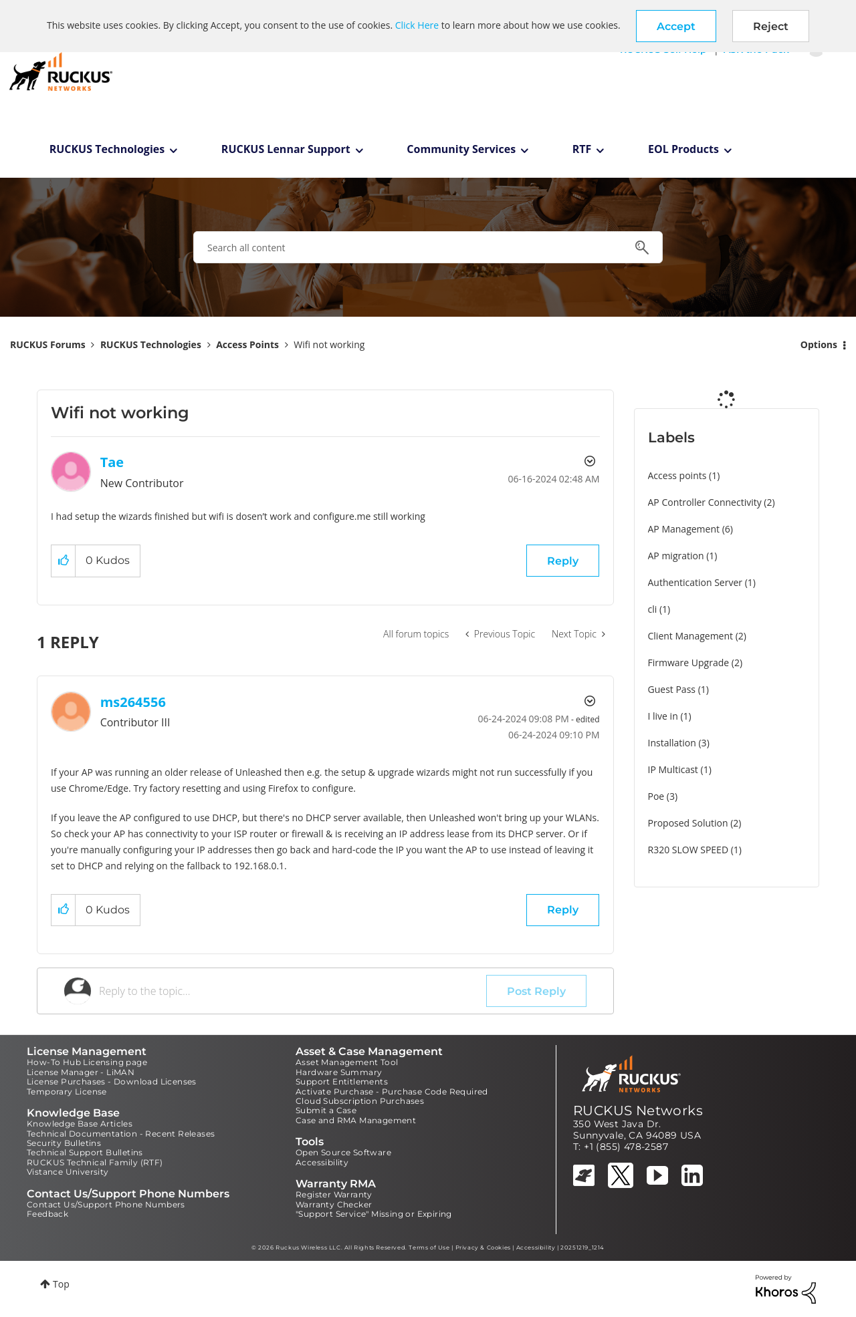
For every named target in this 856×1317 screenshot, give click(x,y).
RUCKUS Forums (48, 344)
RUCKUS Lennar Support (285, 149)
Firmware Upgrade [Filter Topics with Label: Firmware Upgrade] (689, 662)
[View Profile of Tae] (112, 462)
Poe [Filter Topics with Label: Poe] (656, 796)
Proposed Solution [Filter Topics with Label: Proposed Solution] (688, 823)
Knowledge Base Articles (79, 1124)
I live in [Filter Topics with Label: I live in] (663, 716)
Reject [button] (770, 26)
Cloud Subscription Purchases (360, 1101)
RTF (582, 149)
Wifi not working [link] (329, 344)
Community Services (461, 149)
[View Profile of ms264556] (133, 702)
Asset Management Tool (347, 1062)
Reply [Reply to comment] (562, 909)
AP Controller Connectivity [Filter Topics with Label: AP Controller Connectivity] (705, 502)
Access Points (247, 344)
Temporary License (67, 1091)
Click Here (417, 25)
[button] (676, 26)
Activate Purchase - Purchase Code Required (392, 1091)
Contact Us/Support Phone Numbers (106, 1204)
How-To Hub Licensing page (87, 1062)
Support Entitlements (342, 1081)
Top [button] (61, 1284)
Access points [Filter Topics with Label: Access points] (677, 475)
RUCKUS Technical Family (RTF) (95, 1162)
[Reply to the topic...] (292, 991)
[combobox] (428, 247)
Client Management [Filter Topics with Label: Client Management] (691, 635)
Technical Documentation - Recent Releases (121, 1134)
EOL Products (683, 149)
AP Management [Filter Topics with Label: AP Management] (684, 529)
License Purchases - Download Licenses (112, 1081)
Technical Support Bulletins (85, 1152)
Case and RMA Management (356, 1120)
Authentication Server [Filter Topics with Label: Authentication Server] (695, 582)
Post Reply (536, 991)
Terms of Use (429, 1247)
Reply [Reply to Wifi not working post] (562, 561)
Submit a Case (326, 1110)
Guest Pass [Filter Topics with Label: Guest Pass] (672, 689)
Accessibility (322, 1162)
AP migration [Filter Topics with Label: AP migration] (676, 555)
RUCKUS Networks (638, 1111)
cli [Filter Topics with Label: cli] (652, 609)
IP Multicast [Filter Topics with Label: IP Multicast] (673, 769)
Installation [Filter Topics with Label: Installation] (672, 742)
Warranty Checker (334, 1204)
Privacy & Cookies (483, 1247)
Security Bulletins (64, 1143)
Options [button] (818, 344)
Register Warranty (334, 1194)
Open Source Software (343, 1152)
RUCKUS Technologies (107, 149)
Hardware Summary (339, 1072)
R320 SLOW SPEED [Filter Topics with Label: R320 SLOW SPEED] (688, 849)
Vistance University (68, 1172)
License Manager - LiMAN (80, 1072)
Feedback (47, 1214)
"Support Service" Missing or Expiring (374, 1214)
